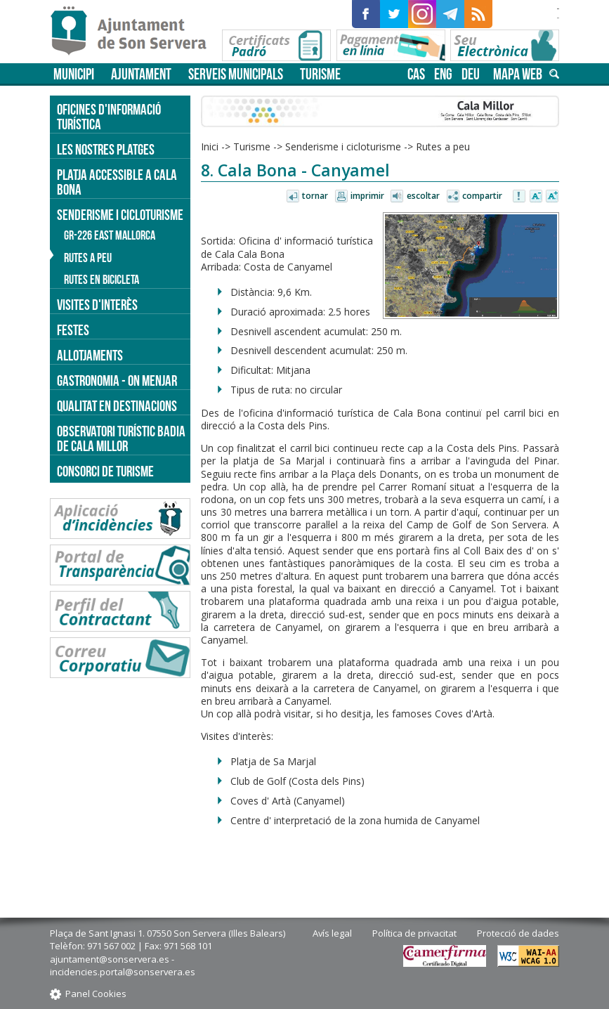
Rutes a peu (443, 146)
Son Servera (134, 31)
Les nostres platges (106, 149)
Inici (209, 146)
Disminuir (536, 197)
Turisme (320, 74)
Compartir (482, 196)
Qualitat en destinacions (117, 406)
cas (416, 74)
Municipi (73, 74)
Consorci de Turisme (105, 471)
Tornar (315, 196)
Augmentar (552, 197)
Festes (73, 330)
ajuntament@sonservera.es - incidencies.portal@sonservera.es (122, 965)
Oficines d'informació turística (109, 116)
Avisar (520, 197)
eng (443, 74)
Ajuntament (141, 74)
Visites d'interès (97, 305)
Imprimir (367, 196)
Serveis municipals (235, 74)
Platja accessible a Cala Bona (117, 182)
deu (470, 74)
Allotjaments (90, 355)
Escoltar (423, 196)
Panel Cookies (95, 993)
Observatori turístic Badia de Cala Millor (121, 438)
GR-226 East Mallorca (109, 235)
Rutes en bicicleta (101, 280)
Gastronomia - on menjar (117, 380)
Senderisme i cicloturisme (343, 146)
